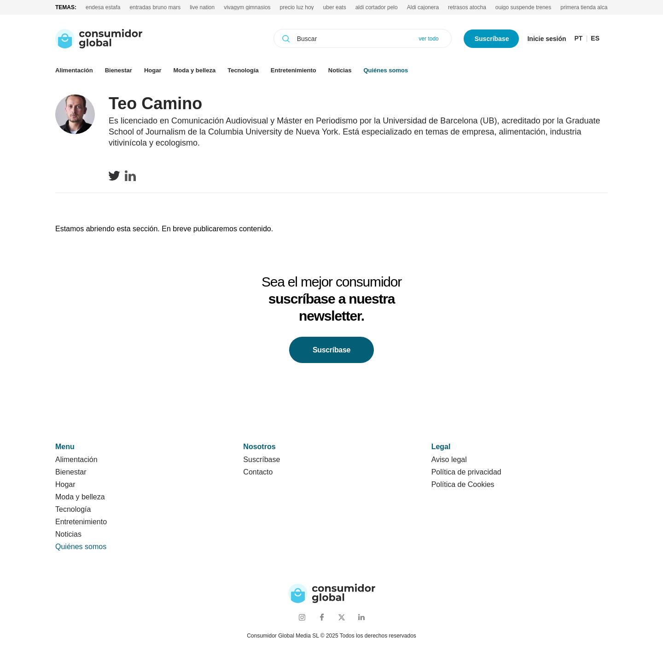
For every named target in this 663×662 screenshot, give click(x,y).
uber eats (334, 7)
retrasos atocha (467, 7)
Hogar (153, 70)
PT (579, 38)
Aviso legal (449, 459)
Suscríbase (492, 38)
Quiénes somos (385, 70)
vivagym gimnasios (247, 7)
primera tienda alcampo (589, 7)
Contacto (258, 472)
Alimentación (74, 70)
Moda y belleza (194, 70)
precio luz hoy (297, 7)
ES (595, 38)
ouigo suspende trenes (523, 7)
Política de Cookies (462, 484)
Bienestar (118, 70)
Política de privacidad (466, 472)
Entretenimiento (293, 70)
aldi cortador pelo (376, 7)
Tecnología (243, 70)
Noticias (340, 70)
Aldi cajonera (423, 7)
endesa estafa (103, 7)
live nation (202, 7)
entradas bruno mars (154, 7)
